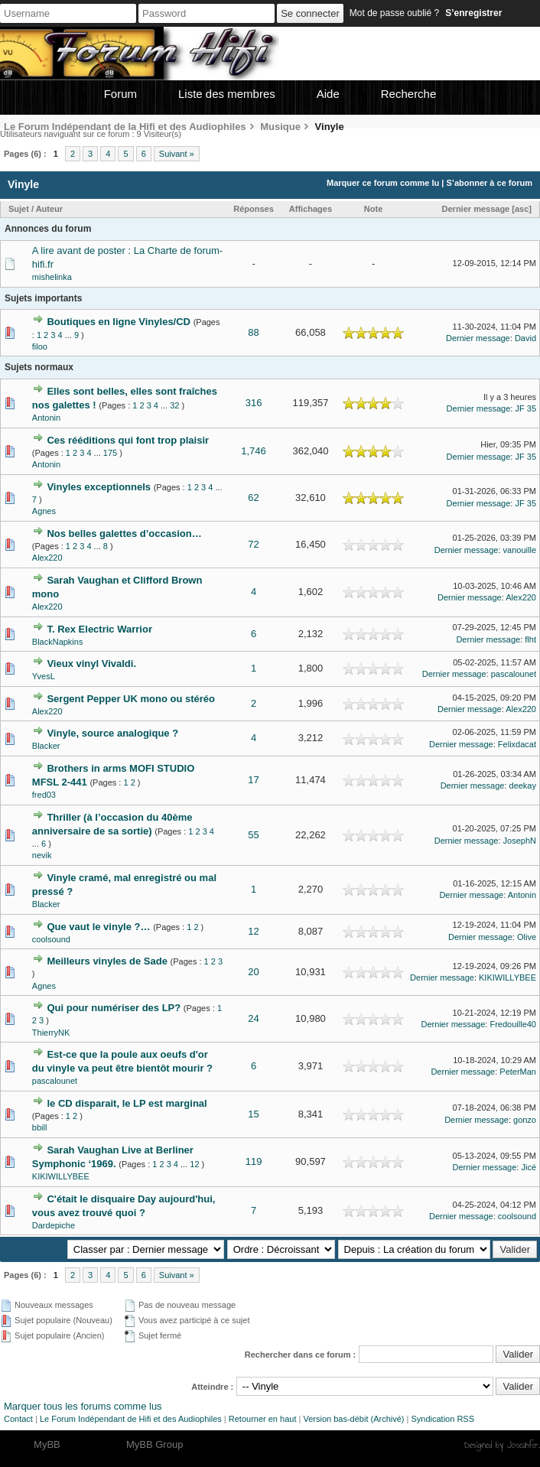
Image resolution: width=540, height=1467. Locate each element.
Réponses (253, 208)
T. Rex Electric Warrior (99, 629)
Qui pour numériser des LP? (114, 1007)
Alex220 (47, 557)
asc (522, 208)
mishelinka (52, 276)
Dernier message (476, 208)
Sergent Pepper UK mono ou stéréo (131, 698)
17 (253, 780)
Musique (280, 126)
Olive (526, 937)
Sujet (18, 208)
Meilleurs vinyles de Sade (107, 961)
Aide (328, 93)
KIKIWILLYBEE (507, 977)
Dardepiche (53, 1225)
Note (373, 208)
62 (253, 497)
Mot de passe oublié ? (394, 13)
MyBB (47, 1444)
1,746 (253, 451)
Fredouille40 (513, 1024)
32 (174, 405)
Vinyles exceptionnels (99, 487)
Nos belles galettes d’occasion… (124, 533)
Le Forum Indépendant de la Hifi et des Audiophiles (125, 126)
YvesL (43, 676)
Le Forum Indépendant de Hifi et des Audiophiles (131, 1418)
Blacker (46, 745)
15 (253, 1114)
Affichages (310, 208)
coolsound (51, 939)
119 (254, 1161)
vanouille (519, 550)
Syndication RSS (442, 1418)
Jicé (528, 1167)
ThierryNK (51, 1032)
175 (110, 452)
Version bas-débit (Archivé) (353, 1418)
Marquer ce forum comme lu (383, 182)
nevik (42, 855)
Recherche (409, 93)
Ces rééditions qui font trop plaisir (128, 440)
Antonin (46, 417)
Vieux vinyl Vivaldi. (91, 663)
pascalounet (513, 673)
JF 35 (525, 408)
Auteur (49, 208)
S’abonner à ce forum (489, 182)
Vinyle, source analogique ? (112, 733)
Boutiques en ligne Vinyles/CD (118, 321)
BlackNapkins (57, 641)
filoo (39, 346)
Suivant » (176, 153)
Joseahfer (522, 1445)
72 (253, 544)
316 (254, 402)
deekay (522, 785)
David (525, 338)
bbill (39, 1127)
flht (530, 639)
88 (253, 332)
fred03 (44, 794)
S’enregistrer (473, 13)
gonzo (524, 1119)
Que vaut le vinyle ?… (98, 926)
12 (253, 931)
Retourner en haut (263, 1418)
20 (253, 971)
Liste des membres (226, 93)
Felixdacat (517, 744)
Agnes (44, 511)
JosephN (519, 840)
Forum (120, 93)
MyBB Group (154, 1444)
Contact (18, 1418)
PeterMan (517, 1071)
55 (253, 835)
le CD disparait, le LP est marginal (127, 1103)
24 (253, 1018)
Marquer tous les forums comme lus (83, 1406)
